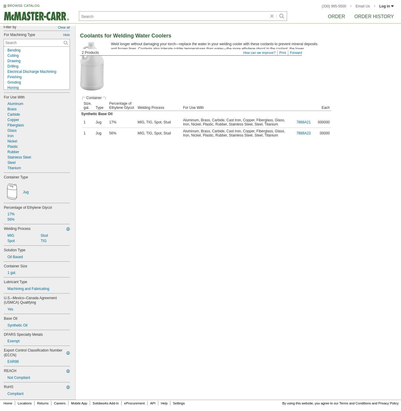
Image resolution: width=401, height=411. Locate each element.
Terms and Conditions (355, 403)
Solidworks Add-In (106, 403)
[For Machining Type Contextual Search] (37, 43)
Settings (179, 403)
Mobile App (79, 403)
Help (164, 403)
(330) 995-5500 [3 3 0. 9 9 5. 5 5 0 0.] (334, 6)
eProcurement (134, 403)
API (153, 403)
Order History (374, 16)
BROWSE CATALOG (23, 5)
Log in (386, 6)
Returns (43, 403)
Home (8, 403)
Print (282, 52)
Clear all (64, 27)
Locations (25, 403)
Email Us (362, 6)
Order (336, 16)
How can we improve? (259, 52)
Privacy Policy (388, 403)
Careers (59, 403)
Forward (296, 52)
